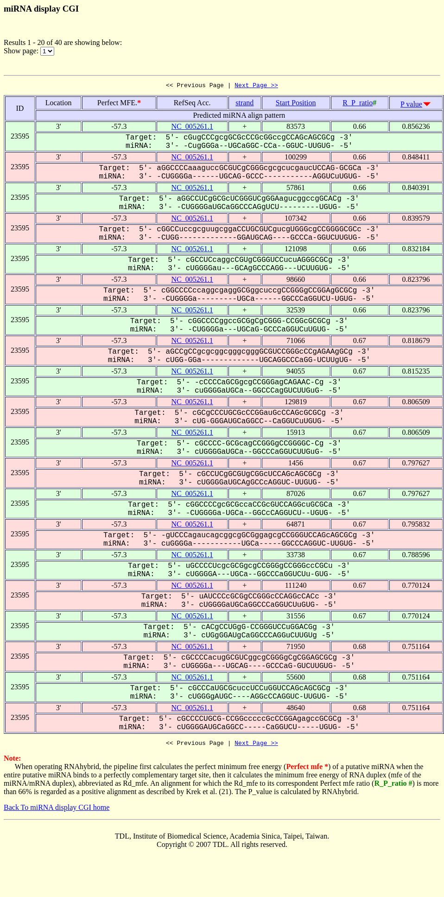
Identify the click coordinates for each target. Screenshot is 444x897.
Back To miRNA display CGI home (56, 810)
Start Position (296, 104)
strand (244, 104)
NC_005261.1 (192, 128)
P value (411, 105)
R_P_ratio (358, 104)
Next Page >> (256, 86)
